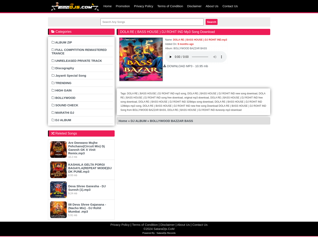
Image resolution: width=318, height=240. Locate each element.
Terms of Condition (170, 6)
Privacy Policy (143, 6)
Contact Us (230, 6)
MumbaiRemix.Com (74, 6)
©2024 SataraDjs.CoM (158, 229)
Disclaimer (194, 6)
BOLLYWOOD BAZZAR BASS (190, 48)
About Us (212, 6)
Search (211, 21)
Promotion (123, 6)
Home (108, 6)
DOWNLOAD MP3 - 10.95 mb (185, 66)
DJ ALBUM (139, 121)
